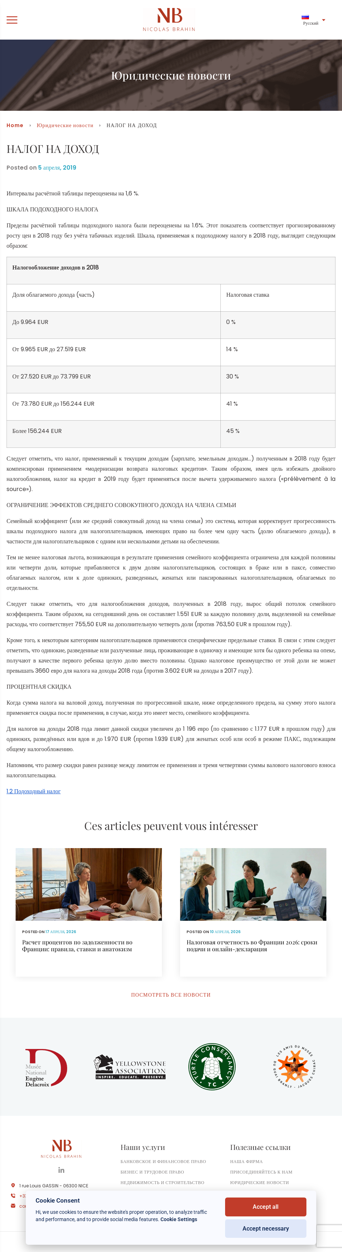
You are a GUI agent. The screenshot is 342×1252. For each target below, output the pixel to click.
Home (15, 125)
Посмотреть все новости (171, 994)
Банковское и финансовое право (163, 1161)
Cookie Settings (178, 1219)
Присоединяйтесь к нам (261, 1172)
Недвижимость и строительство (162, 1182)
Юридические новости (65, 125)
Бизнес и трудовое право (152, 1172)
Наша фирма (246, 1161)
